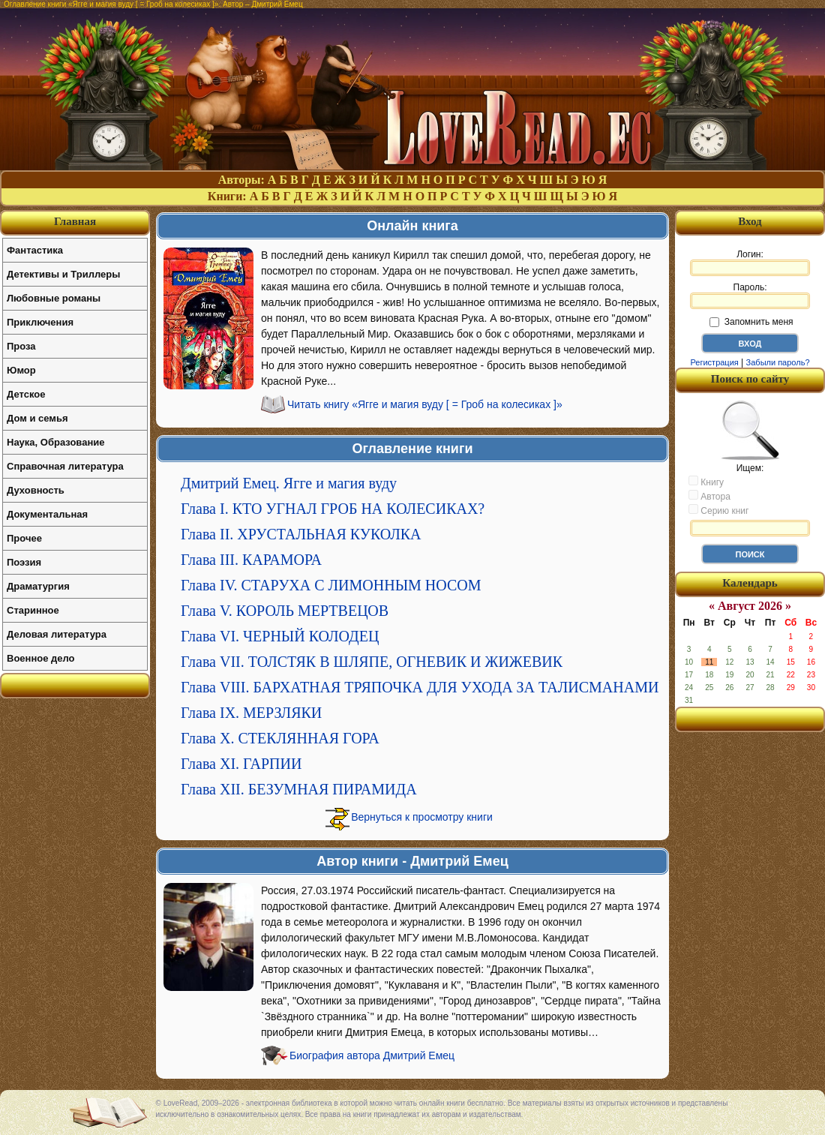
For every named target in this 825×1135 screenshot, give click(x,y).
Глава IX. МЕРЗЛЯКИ (251, 712)
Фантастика (35, 250)
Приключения (40, 322)
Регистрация (714, 362)
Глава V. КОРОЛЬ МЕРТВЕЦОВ (284, 610)
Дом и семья (37, 418)
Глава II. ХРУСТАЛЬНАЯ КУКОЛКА (301, 534)
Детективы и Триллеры (63, 274)
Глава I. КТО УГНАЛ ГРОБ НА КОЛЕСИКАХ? (332, 508)
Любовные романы (53, 298)
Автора (709, 496)
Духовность (35, 490)
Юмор (21, 370)
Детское (26, 394)
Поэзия (24, 562)
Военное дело (41, 658)
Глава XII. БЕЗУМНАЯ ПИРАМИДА (299, 789)
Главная (75, 221)
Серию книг (718, 510)
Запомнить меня (751, 322)
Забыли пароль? (778, 362)
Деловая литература (56, 634)
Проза (21, 346)
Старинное (33, 610)
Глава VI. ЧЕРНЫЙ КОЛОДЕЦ (280, 636)
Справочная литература (65, 466)
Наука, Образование (55, 442)
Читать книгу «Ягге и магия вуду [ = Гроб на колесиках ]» (424, 404)
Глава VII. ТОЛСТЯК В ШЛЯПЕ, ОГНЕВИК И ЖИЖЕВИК (371, 661)
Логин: (750, 262)
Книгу (706, 482)
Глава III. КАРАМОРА (251, 559)
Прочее (24, 538)
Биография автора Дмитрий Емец (372, 1055)
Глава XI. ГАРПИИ (241, 763)
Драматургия (38, 586)
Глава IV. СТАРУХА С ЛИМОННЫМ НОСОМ (331, 585)
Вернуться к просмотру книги (422, 817)
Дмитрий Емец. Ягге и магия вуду (289, 483)
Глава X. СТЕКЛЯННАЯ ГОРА (280, 738)
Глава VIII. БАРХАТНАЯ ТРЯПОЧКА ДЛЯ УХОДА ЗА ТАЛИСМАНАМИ (419, 687)
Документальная (47, 514)
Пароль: (750, 295)
